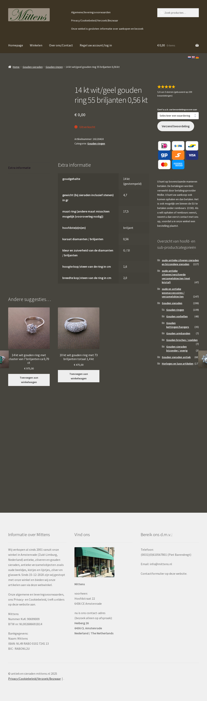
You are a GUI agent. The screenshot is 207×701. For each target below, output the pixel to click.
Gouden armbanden (178, 333)
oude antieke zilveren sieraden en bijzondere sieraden (180, 262)
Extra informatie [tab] (19, 168)
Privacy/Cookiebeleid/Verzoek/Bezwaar (94, 20)
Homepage (15, 45)
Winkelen (36, 45)
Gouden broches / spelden (182, 340)
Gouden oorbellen (177, 316)
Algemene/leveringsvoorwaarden (91, 12)
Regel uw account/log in (96, 45)
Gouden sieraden (33, 67)
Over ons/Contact (61, 45)
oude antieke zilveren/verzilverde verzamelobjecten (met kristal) (176, 276)
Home (16, 67)
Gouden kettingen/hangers (177, 325)
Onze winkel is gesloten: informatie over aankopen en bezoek (107, 28)
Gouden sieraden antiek (176, 357)
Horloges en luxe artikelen (177, 363)
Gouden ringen (54, 67)
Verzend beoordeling (176, 126)
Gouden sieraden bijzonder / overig (177, 348)
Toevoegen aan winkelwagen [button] (29, 380)
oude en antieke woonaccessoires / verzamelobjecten (173, 292)
